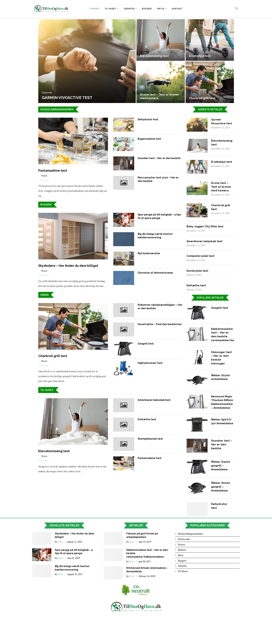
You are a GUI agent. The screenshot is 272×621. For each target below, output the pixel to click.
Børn (180, 557)
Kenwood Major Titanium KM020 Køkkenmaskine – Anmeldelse (222, 403)
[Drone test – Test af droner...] (160, 82)
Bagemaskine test (149, 138)
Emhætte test (146, 419)
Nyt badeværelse (149, 253)
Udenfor (129, 9)
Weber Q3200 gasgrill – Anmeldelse (220, 468)
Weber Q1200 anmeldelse (220, 379)
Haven (44, 295)
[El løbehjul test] (210, 40)
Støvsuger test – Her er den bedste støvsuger (222, 359)
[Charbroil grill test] (210, 82)
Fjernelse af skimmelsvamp (155, 272)
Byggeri (147, 9)
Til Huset (110, 9)
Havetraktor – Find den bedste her (159, 324)
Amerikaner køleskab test (154, 400)
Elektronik (47, 92)
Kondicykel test (198, 271)
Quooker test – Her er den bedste (159, 158)
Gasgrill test (145, 343)
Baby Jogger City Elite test (206, 226)
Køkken (182, 552)
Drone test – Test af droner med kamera (221, 186)
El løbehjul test (200, 56)
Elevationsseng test (154, 56)
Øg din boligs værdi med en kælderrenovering (155, 236)
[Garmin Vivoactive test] (87, 61)
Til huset (46, 390)
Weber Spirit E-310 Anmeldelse (222, 425)
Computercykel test (201, 256)
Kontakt (177, 9)
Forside (94, 9)
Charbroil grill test (202, 98)
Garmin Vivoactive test (67, 97)
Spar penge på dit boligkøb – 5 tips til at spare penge (159, 216)
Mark (44, 175)
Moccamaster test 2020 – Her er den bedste (158, 179)
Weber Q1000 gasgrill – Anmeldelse (220, 489)
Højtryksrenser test (150, 363)
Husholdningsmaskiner (56, 109)
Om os (160, 9)
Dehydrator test (148, 119)
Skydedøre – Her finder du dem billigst (68, 266)
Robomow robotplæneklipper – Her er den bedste (160, 307)
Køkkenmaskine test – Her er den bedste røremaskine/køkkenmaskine (222, 335)
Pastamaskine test (52, 170)
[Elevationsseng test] (160, 40)
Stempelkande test (150, 439)
